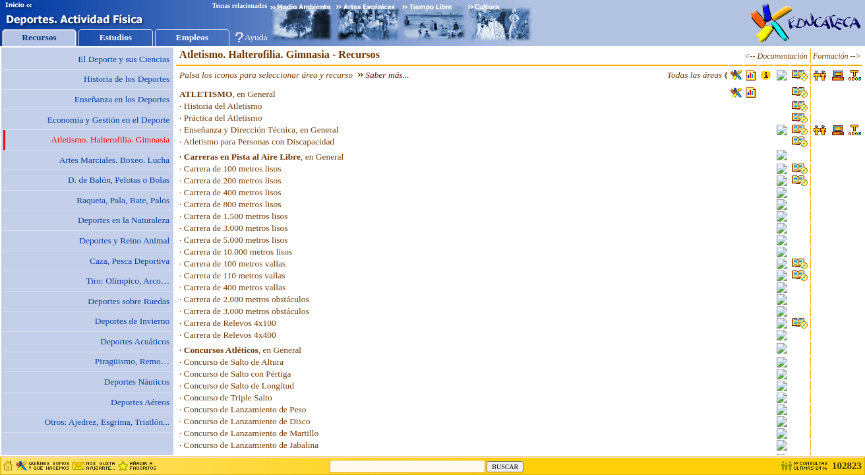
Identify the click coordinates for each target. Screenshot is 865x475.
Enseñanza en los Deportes (122, 99)
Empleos (192, 37)
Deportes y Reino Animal (124, 240)
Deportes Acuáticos (134, 341)
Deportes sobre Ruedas (128, 301)
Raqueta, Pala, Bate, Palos (122, 200)
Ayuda (256, 37)
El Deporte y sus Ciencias (123, 59)
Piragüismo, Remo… (132, 361)
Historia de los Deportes (126, 79)
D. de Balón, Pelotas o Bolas (118, 180)
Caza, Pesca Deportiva (129, 261)
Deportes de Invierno (132, 321)
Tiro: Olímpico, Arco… (127, 281)
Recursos (39, 37)
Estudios (116, 37)
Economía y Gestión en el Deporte (108, 120)
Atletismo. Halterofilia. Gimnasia (110, 139)
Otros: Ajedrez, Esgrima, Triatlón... (107, 422)
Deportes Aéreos (140, 402)
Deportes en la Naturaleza (123, 220)
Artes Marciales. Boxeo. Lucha (114, 160)
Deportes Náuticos (137, 382)
